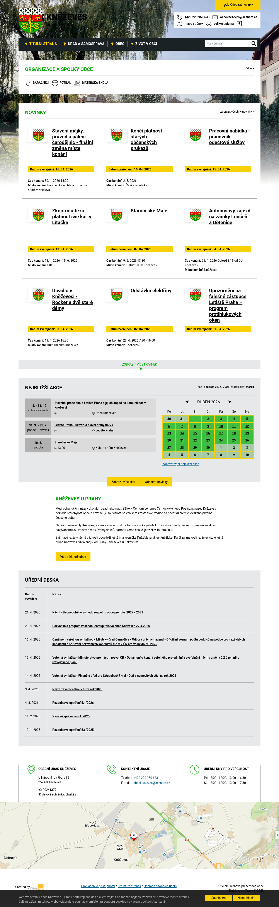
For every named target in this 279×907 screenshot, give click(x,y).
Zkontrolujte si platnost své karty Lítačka (71, 216)
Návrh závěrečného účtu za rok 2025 (77, 689)
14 (182, 433)
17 (221, 433)
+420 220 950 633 (145, 778)
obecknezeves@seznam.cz (151, 783)
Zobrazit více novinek (139, 364)
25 (234, 440)
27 (169, 447)
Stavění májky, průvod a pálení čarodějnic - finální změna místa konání (72, 142)
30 (169, 419)
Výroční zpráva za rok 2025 (71, 716)
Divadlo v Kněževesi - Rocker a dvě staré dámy (72, 299)
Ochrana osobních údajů (160, 886)
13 (169, 433)
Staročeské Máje (149, 210)
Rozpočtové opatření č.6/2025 (73, 730)
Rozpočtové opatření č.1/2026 (73, 702)
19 (247, 433)
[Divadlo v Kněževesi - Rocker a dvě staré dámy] (38, 306)
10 (221, 426)
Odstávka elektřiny (151, 290)
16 (208, 433)
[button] (254, 43)
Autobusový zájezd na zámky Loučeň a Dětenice (229, 216)
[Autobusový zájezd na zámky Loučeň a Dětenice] (195, 226)
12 (247, 426)
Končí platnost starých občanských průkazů (146, 139)
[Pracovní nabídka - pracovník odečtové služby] (195, 146)
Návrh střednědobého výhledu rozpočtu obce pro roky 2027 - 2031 (97, 612)
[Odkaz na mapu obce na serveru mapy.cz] (139, 835)
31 (182, 419)
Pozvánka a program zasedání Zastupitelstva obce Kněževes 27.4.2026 (101, 626)
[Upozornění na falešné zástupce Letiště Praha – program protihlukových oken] (195, 306)
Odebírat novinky (156, 482)
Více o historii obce (73, 556)
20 (169, 440)
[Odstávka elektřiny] (116, 306)
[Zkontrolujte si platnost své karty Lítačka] (38, 226)
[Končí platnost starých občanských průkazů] (116, 146)
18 (234, 433)
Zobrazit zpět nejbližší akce (180, 464)
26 (247, 440)
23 (208, 440)
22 (195, 440)
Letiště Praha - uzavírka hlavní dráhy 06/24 (83, 425)
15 (195, 433)
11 (234, 426)
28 (182, 447)
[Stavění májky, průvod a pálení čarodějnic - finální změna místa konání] (38, 146)
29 (195, 447)
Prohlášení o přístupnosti (98, 886)
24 (221, 440)
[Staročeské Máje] (116, 226)
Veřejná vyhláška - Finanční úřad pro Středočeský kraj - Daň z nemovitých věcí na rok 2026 (114, 675)
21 (182, 440)
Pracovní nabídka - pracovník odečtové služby (229, 136)
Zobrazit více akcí (123, 482)
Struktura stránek (129, 886)
